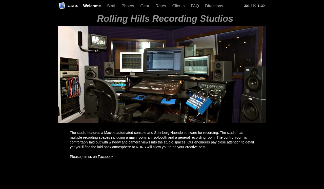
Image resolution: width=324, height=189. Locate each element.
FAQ (195, 6)
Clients (179, 6)
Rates (161, 6)
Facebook (105, 157)
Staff (111, 6)
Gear (145, 6)
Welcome (92, 6)
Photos (128, 6)
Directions (214, 6)
